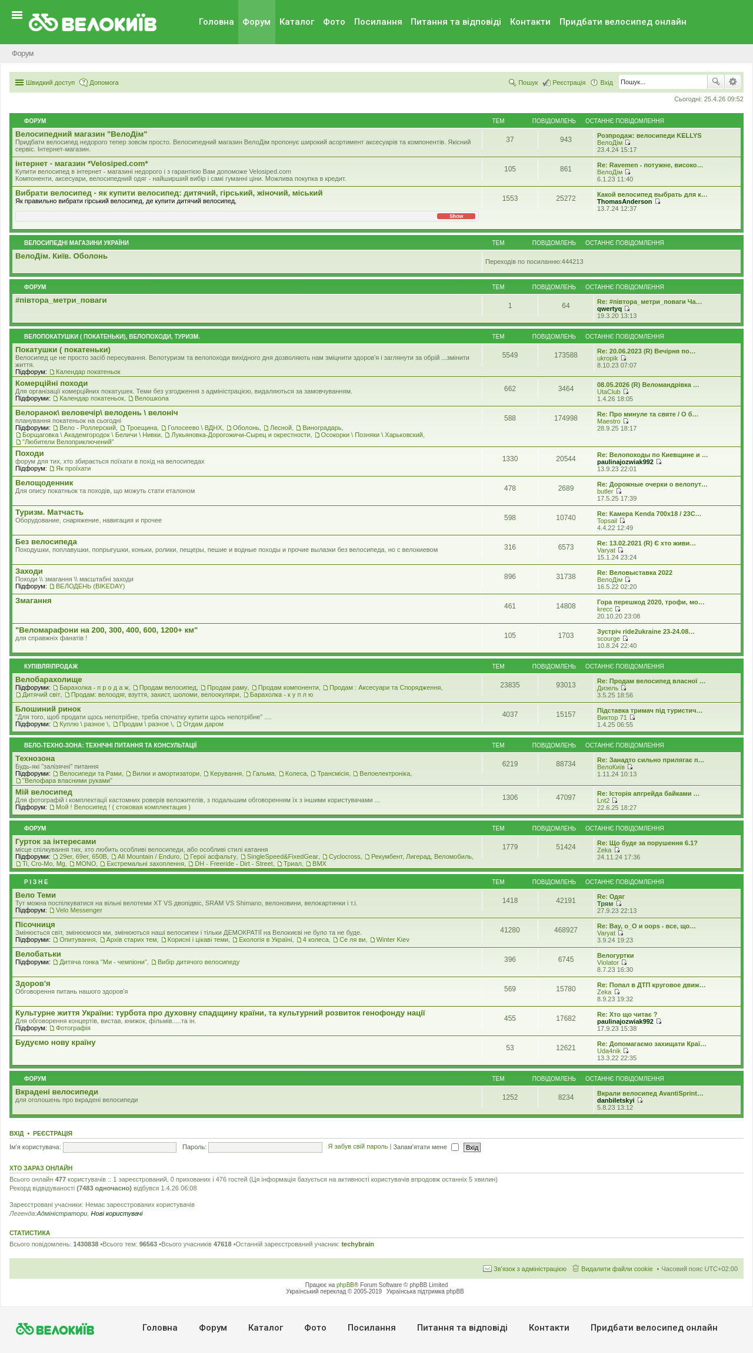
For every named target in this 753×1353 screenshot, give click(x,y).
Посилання (378, 21)
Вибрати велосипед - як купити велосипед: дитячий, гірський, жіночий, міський (169, 192)
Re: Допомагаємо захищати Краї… (652, 1043)
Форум (256, 21)
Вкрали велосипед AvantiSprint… (650, 1093)
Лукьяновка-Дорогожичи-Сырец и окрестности (240, 434)
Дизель (607, 688)
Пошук (716, 82)
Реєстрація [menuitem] (568, 82)
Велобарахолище (48, 679)
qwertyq (609, 308)
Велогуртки (615, 955)
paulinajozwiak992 (625, 461)
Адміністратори (61, 1213)
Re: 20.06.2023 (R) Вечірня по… (646, 351)
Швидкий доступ (50, 82)
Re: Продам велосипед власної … (651, 680)
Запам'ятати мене (425, 1146)
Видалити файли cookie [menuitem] (617, 1268)
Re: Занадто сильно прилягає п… (651, 759)
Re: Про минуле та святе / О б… (648, 414)
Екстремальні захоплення (145, 863)
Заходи (29, 571)
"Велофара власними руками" (67, 780)
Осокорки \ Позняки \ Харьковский (372, 434)
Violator (608, 962)
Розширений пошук (733, 82)
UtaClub (609, 391)
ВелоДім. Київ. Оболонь (61, 256)
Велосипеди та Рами (90, 773)
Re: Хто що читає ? (627, 1014)
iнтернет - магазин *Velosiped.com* (81, 163)
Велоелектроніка (384, 773)
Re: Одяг (611, 896)
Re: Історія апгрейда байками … (648, 793)
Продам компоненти (288, 687)
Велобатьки (38, 954)
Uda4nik (609, 1050)
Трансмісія (333, 773)
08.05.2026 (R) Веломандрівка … (648, 384)
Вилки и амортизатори (165, 773)
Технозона (35, 758)
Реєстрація (52, 1133)
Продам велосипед (167, 687)
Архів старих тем (131, 939)
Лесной (281, 427)
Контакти (530, 21)
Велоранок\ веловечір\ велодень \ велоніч (96, 412)
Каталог (296, 21)
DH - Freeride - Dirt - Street (234, 863)
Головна (216, 21)
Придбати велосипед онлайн (623, 21)
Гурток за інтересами (55, 841)
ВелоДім (609, 142)
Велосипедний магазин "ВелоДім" (81, 134)
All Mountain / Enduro (148, 856)
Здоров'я (33, 983)
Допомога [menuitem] (103, 82)
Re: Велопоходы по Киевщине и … (652, 454)
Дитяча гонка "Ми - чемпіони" (103, 961)
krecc (604, 609)
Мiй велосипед (43, 792)
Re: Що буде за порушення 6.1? (647, 842)
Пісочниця (35, 924)
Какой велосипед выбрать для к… (652, 194)
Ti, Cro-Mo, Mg (43, 863)
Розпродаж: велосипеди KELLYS (649, 135)
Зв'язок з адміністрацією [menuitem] (530, 1268)
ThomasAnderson (624, 201)
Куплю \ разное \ (83, 723)
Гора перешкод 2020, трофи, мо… (651, 602)
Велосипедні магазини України (76, 243)
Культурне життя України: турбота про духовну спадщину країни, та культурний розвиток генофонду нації (220, 1012)
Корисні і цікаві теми (198, 939)
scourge (608, 638)
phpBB (345, 1285)
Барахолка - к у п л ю (281, 694)
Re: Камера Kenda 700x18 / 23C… (649, 513)
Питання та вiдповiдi (456, 21)
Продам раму (227, 687)
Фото (334, 21)
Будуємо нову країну (55, 1042)
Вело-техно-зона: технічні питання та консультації (110, 745)
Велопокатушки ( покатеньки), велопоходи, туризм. (112, 336)
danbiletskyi (616, 1100)
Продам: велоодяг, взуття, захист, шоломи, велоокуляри (155, 694)
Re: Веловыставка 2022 (634, 572)
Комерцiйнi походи (51, 383)
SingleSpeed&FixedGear (282, 856)
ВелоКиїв (611, 766)
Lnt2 (603, 800)
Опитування (77, 939)
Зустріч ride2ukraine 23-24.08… (646, 631)
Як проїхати (73, 468)
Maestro (609, 421)
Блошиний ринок (48, 708)
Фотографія (73, 1027)
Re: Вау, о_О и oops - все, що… (646, 925)
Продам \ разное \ (146, 723)
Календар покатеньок (88, 371)
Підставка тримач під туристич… (650, 710)
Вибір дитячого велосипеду (198, 961)
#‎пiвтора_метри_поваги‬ (61, 300)
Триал (293, 863)
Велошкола (152, 398)
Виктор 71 (612, 717)
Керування (226, 773)
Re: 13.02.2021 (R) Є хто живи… (646, 543)
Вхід (16, 1133)
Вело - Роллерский (87, 427)
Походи (29, 453)
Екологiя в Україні (265, 939)
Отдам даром (203, 723)
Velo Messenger (79, 910)
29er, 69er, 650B (83, 856)
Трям (605, 903)
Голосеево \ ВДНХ (195, 427)
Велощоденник (44, 482)
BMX (319, 863)
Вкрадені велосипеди (56, 1091)
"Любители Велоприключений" (68, 441)
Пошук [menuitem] (528, 82)
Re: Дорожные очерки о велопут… (652, 484)
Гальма (263, 773)
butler (605, 491)
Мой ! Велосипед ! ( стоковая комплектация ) (123, 807)
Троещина (141, 427)
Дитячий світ (41, 694)
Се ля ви (352, 939)
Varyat (606, 550)
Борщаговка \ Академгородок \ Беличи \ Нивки (91, 434)
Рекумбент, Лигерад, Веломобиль (421, 856)
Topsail (607, 520)
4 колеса (316, 939)
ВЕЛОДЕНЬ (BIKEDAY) (90, 586)
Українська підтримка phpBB (425, 1291)
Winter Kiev (392, 939)
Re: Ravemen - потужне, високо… (650, 164)
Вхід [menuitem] (606, 82)
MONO (86, 863)
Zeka (604, 850)
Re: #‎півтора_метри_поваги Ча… (649, 301)
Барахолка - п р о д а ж (94, 687)
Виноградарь (321, 427)
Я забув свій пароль (358, 1146)
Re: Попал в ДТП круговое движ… (651, 984)
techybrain (357, 1244)
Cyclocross (345, 856)
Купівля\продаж (51, 666)
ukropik (607, 358)
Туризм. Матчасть (49, 512)
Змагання (33, 600)
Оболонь (246, 427)
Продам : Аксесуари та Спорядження (385, 687)
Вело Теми (35, 895)
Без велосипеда (46, 541)
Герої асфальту (213, 856)
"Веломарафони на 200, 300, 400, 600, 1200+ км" (106, 630)
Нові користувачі (117, 1213)
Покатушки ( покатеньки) (63, 349)
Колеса (295, 773)
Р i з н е (36, 882)
